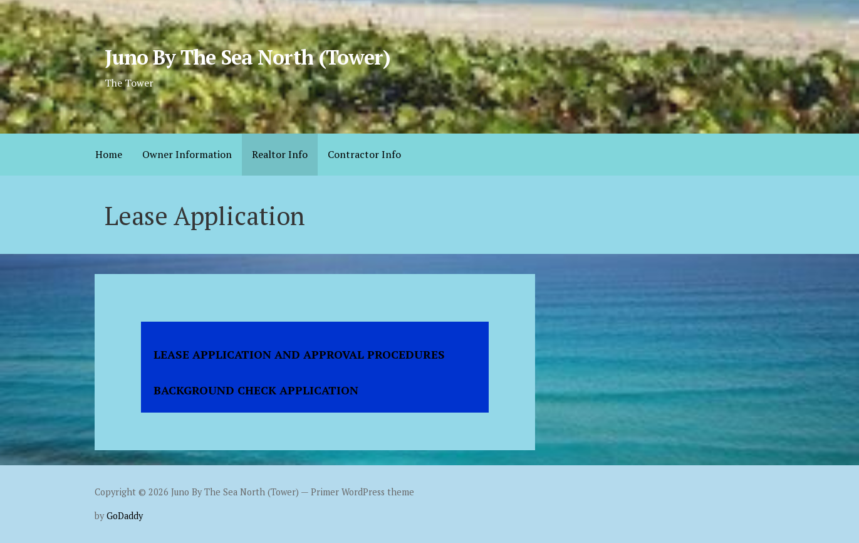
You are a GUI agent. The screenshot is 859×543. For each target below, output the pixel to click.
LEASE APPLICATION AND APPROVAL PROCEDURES (299, 354)
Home (108, 154)
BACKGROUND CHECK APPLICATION (256, 390)
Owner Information (187, 154)
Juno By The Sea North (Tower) (247, 57)
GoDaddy (125, 516)
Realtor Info (280, 154)
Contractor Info (364, 154)
